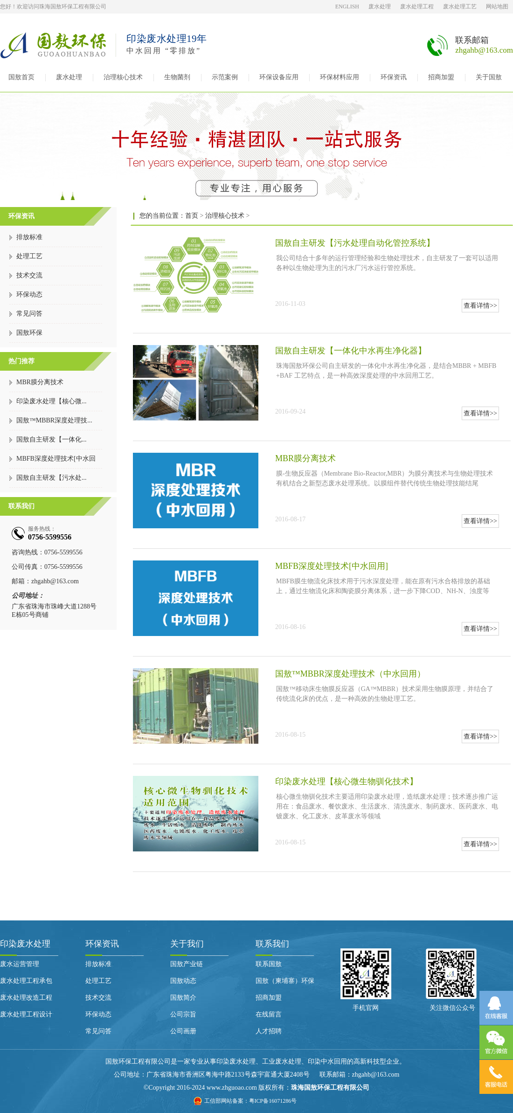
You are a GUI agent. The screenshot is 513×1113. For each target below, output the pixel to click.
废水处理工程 (417, 6)
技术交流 (29, 275)
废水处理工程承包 (26, 980)
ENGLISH (347, 6)
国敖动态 (183, 980)
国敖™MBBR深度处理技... (54, 420)
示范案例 (225, 77)
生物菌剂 (177, 77)
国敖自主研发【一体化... (51, 439)
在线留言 (269, 1014)
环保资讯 (394, 77)
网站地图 (497, 6)
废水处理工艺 (460, 6)
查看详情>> (480, 305)
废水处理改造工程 (26, 997)
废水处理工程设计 (26, 1014)
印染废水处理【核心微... (51, 401)
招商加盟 (441, 77)
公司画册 (183, 1031)
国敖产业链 (186, 964)
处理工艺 (29, 256)
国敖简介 (183, 997)
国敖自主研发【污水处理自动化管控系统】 (355, 243)
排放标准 (29, 237)
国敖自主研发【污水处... (51, 477)
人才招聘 (269, 1031)
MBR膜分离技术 (39, 382)
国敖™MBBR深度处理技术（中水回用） (350, 673)
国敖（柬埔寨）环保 (285, 980)
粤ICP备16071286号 (273, 1101)
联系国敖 (269, 964)
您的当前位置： (162, 215)
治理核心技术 (123, 77)
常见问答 (29, 313)
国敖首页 (21, 77)
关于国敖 (489, 77)
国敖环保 (29, 332)
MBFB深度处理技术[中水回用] (331, 566)
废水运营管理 (19, 964)
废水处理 (379, 6)
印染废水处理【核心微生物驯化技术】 (346, 781)
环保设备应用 (278, 77)
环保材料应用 (339, 77)
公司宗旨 (183, 1014)
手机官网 (366, 1007)
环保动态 (29, 294)
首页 (191, 215)
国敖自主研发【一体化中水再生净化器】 (350, 350)
